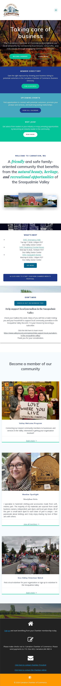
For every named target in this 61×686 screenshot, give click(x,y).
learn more (30, 441)
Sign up (7, 630)
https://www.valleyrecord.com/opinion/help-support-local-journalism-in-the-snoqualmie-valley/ (30, 334)
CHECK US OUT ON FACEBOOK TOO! (30, 303)
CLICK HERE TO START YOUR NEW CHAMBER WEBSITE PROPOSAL (30, 277)
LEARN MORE (43, 56)
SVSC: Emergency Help (32, 240)
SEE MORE (30, 265)
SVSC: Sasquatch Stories (31, 255)
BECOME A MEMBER (20, 56)
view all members (30, 524)
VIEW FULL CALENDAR (30, 110)
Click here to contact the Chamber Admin (30, 670)
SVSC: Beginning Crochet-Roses (32, 247)
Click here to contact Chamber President (30, 665)
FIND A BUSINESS (30, 86)
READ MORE (30, 134)
